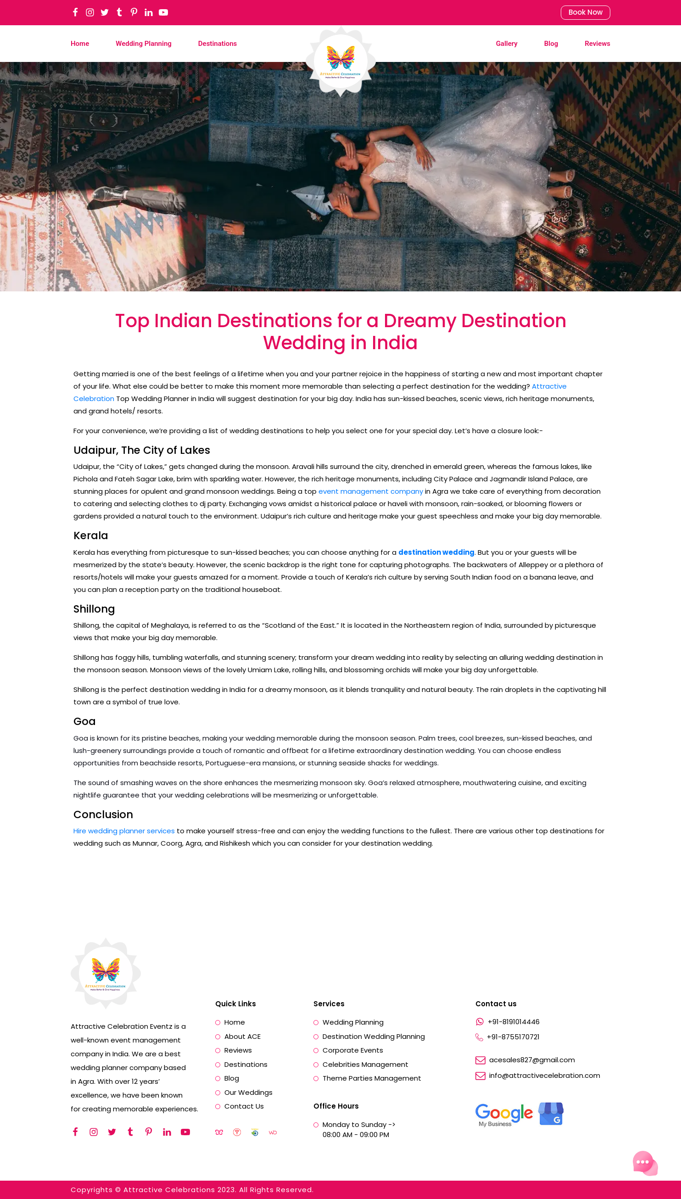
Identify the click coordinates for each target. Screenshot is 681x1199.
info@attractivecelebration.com (544, 1075)
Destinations (217, 43)
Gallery (507, 43)
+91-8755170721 (513, 1037)
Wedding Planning (144, 43)
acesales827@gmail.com (532, 1060)
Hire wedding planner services (124, 831)
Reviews (597, 43)
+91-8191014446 (514, 1022)
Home (80, 43)
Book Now (586, 12)
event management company (370, 491)
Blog (551, 43)
